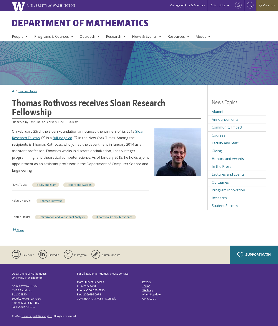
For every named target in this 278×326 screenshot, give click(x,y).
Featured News (27, 91)
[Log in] (238, 5)
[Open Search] (250, 5)
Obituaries (220, 182)
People (17, 36)
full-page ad (65, 137)
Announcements (225, 119)
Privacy (146, 282)
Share (18, 230)
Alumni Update (151, 294)
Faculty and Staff (46, 185)
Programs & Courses (51, 36)
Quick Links (217, 5)
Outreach (87, 36)
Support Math (254, 255)
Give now (267, 5)
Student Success (225, 205)
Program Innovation (228, 190)
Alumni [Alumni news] (217, 111)
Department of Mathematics (80, 23)
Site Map (147, 290)
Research (113, 36)
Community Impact (227, 127)
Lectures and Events (228, 174)
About (201, 36)
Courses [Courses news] (218, 135)
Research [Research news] (219, 198)
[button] (177, 151)
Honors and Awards (79, 185)
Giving (217, 150)
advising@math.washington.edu (96, 298)
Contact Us (149, 298)
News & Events (144, 36)
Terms (146, 286)
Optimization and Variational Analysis (61, 217)
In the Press (221, 166)
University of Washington (37, 316)
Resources (176, 36)
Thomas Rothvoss (51, 201)
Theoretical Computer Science (114, 217)
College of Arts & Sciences (187, 5)
